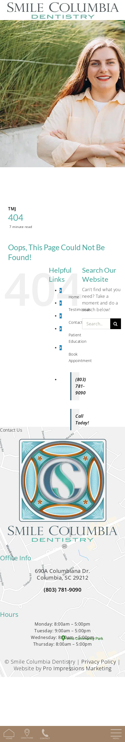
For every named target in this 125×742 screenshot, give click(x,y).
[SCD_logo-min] (62, 3)
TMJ (12, 209)
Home (74, 296)
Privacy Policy (98, 661)
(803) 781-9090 (62, 589)
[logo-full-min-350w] (62, 442)
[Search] (115, 323)
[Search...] (96, 323)
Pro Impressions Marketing (77, 668)
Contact (76, 322)
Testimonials (80, 309)
